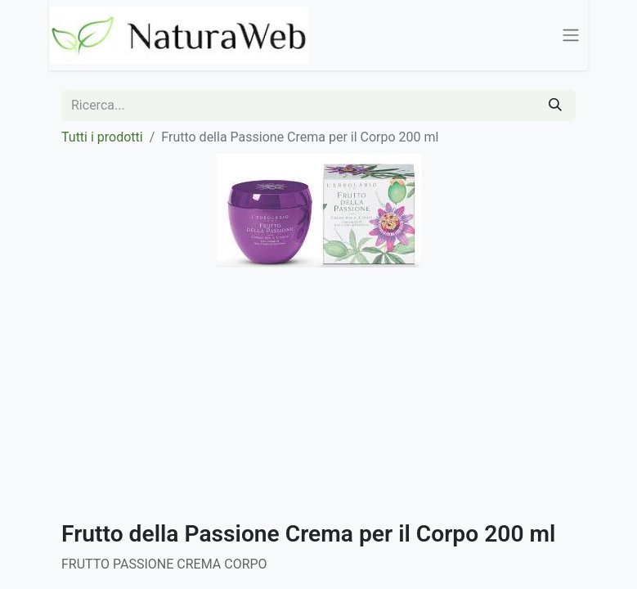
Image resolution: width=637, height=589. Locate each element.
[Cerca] (555, 105)
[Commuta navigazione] (571, 35)
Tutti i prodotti (102, 137)
